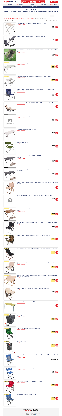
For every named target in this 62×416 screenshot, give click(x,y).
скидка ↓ (56, 20)
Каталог (19, 4)
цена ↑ (47, 20)
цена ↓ (51, 20)
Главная (8, 4)
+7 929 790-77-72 (27, 410)
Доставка (42, 4)
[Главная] (10, 1)
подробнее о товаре (21, 24)
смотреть (40, 6)
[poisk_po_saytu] (28, 16)
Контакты (53, 4)
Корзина (31, 4)
